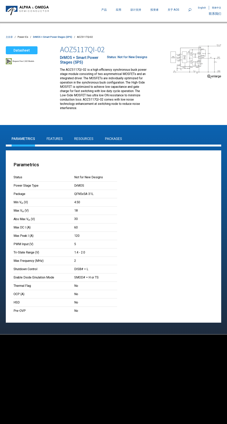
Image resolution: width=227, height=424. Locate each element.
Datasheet (22, 50)
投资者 (154, 9)
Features (55, 139)
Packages (113, 139)
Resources (83, 139)
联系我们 (215, 14)
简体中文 (216, 7)
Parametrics (23, 139)
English (202, 7)
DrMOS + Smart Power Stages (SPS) (52, 37)
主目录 (9, 37)
